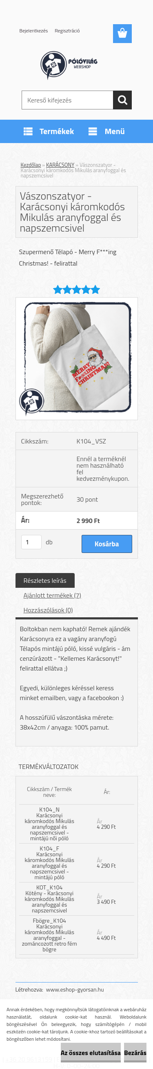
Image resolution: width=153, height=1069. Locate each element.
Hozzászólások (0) (48, 610)
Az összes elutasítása (91, 1053)
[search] (122, 100)
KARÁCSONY (60, 165)
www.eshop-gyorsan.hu (75, 989)
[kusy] (31, 542)
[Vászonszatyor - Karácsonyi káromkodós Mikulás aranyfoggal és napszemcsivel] (76, 301)
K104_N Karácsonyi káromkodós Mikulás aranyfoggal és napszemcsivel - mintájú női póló (49, 823)
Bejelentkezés (34, 30)
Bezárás (135, 1053)
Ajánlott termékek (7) (52, 595)
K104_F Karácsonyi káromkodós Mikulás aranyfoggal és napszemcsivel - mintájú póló (49, 862)
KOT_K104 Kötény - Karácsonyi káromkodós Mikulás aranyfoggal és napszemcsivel (49, 898)
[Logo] (76, 64)
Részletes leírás (45, 580)
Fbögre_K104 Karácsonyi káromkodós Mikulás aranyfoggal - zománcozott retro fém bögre (49, 934)
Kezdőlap (31, 165)
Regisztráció (67, 30)
